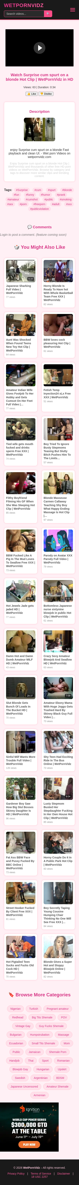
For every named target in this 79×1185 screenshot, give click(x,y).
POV (64, 1017)
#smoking (66, 199)
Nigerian (15, 1008)
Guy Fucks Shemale (51, 1026)
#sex (10, 204)
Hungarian (43, 1069)
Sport (45, 1060)
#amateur (13, 199)
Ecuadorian (16, 1043)
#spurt (52, 190)
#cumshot (32, 199)
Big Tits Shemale (42, 1017)
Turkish (33, 1008)
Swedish (20, 1077)
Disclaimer (63, 1173)
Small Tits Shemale (43, 1043)
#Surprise (22, 190)
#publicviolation (39, 208)
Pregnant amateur (58, 1008)
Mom (67, 1043)
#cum (37, 190)
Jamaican (34, 1052)
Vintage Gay (23, 1026)
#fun (16, 194)
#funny (30, 194)
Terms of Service (41, 1173)
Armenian (39, 1095)
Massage (63, 1034)
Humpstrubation (39, 1034)
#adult (55, 204)
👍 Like (31, 93)
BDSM (60, 1077)
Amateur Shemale (57, 1086)
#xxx (69, 204)
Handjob (14, 1060)
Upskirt (62, 1069)
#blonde (67, 190)
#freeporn (39, 204)
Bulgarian (16, 1034)
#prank (61, 194)
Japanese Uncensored (24, 1086)
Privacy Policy (15, 1173)
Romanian (63, 1060)
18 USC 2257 (39, 1176)
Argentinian (41, 1077)
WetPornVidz (24, 5)
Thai (30, 1060)
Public (16, 1052)
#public (48, 199)
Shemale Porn (57, 1052)
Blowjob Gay (20, 1069)
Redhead (17, 1017)
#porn (23, 204)
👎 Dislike (46, 93)
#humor (45, 194)
